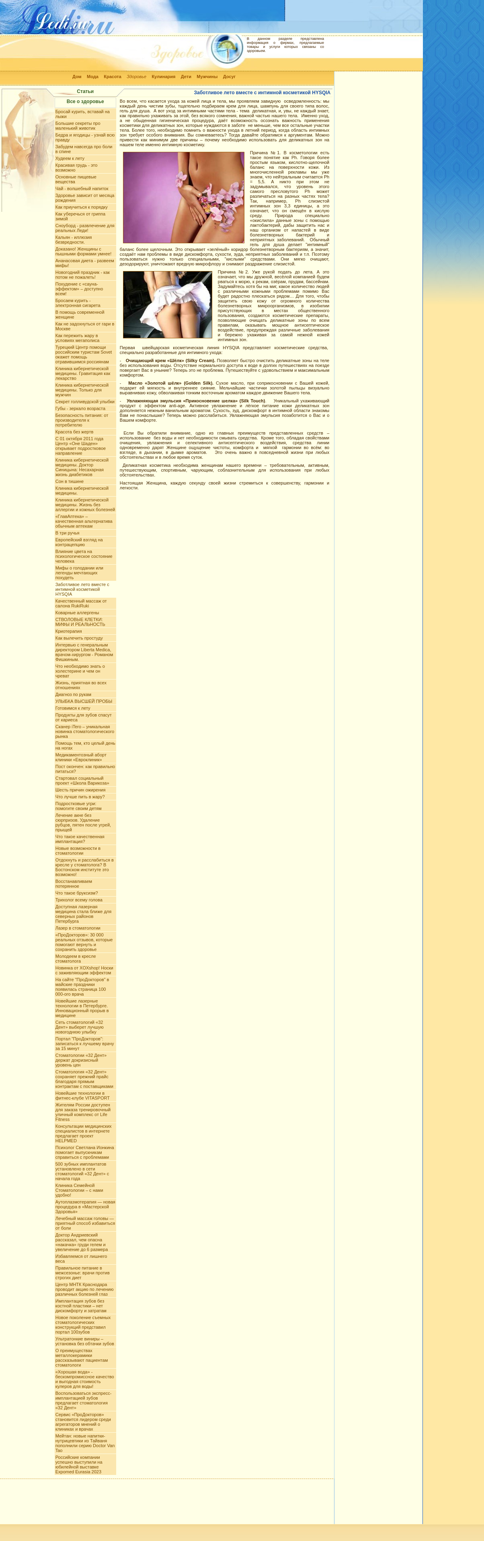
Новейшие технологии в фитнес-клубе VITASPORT (82, 1095)
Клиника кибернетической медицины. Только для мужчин (82, 390)
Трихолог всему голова (79, 899)
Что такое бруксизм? (76, 893)
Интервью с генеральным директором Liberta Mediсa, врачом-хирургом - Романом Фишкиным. (84, 652)
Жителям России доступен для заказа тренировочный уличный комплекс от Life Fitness (83, 1112)
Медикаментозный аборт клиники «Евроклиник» (81, 757)
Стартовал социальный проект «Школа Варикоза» (82, 780)
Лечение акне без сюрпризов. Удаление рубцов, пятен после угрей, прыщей (83, 822)
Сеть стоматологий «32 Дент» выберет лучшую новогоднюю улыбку (79, 1027)
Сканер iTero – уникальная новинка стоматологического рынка (84, 731)
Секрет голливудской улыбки (85, 401)
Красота (112, 76)
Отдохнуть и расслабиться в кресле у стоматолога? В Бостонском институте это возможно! (84, 867)
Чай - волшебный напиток (82, 188)
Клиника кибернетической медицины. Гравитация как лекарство (83, 373)
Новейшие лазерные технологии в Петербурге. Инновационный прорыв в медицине (82, 1008)
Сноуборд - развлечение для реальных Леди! (85, 228)
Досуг (229, 76)
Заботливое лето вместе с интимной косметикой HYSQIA (82, 589)
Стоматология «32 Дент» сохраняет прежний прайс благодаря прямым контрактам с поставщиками (84, 1079)
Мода (92, 76)
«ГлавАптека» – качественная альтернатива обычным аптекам (84, 521)
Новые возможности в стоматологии (77, 850)
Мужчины (207, 76)
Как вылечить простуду (79, 638)
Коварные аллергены (77, 612)
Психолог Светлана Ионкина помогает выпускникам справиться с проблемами (84, 1152)
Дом (77, 76)
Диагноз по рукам (73, 694)
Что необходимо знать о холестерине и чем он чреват (80, 671)
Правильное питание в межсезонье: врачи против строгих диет (82, 1273)
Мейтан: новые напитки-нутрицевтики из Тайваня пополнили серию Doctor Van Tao (85, 1443)
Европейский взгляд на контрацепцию (79, 542)
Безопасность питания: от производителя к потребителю (82, 420)
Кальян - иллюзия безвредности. (73, 239)
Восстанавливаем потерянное (73, 884)
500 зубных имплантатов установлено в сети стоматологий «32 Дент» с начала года (82, 1171)
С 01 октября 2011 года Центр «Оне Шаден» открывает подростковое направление (80, 446)
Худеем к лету (69, 158)
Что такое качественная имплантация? (80, 839)
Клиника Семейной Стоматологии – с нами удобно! (79, 1190)
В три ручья (67, 532)
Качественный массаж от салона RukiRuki (81, 603)
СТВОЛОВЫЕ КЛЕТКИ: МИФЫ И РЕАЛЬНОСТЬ (80, 622)
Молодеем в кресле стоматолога (75, 958)
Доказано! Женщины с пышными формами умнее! (83, 251)
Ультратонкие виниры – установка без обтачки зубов (84, 1341)
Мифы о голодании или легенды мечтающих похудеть (79, 572)
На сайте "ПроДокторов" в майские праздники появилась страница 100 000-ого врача (82, 986)
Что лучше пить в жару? (80, 796)
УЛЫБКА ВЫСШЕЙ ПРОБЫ (84, 701)
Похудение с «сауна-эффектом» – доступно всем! (79, 289)
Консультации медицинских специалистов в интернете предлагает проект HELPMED (83, 1133)
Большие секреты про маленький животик (77, 125)
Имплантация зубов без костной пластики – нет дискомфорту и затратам (81, 1306)
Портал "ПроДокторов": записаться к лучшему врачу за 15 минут (84, 1043)
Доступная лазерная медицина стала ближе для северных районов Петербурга (83, 914)
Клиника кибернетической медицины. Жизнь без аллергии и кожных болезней (85, 504)
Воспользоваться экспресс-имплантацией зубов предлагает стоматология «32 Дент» (83, 1400)
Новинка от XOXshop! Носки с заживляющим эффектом (84, 970)
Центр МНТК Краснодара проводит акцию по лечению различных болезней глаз (84, 1289)
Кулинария (163, 76)
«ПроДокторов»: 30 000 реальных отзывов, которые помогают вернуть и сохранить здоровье (84, 942)
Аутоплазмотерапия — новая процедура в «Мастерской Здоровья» (85, 1206)
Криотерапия (68, 631)
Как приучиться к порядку (81, 207)
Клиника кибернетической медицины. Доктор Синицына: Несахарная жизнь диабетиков (82, 467)
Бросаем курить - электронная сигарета (77, 303)
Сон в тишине (69, 481)
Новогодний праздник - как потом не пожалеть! (82, 275)
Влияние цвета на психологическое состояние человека (84, 556)
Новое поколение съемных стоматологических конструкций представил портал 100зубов (83, 1324)
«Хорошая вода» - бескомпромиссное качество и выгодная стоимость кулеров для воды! (84, 1379)
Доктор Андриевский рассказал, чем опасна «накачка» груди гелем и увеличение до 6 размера (81, 1242)
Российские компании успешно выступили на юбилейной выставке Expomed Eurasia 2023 (79, 1464)
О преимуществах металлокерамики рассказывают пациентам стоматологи (81, 1357)
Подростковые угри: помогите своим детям (78, 806)
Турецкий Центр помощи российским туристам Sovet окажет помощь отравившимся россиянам (83, 354)
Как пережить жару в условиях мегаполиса (77, 338)
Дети (186, 76)
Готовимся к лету (72, 708)
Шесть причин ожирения (80, 789)
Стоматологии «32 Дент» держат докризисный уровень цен (81, 1060)
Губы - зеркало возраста (80, 408)
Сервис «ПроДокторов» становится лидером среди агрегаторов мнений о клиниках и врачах (83, 1421)
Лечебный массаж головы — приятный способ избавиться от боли (85, 1223)
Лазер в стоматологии (77, 928)
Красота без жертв (74, 431)
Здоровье (136, 76)
